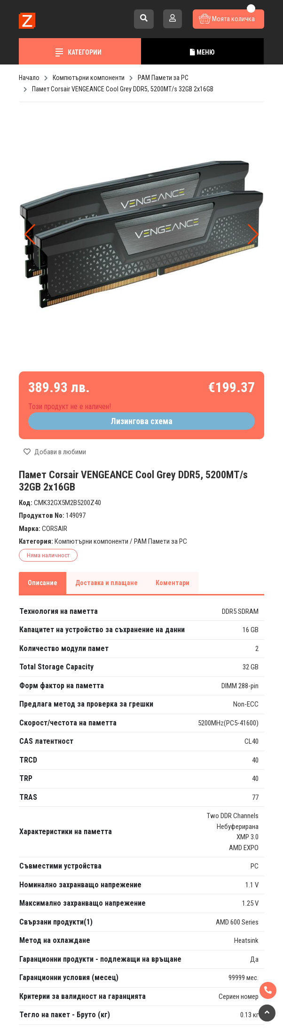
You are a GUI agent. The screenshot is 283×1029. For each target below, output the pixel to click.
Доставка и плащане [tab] (106, 583)
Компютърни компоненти (91, 541)
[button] (253, 234)
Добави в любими (55, 452)
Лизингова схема (141, 421)
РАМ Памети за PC (160, 541)
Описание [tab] (42, 583)
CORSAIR (54, 528)
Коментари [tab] (172, 583)
